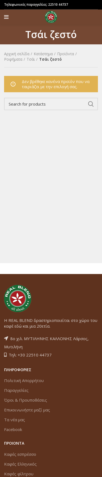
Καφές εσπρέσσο (20, 454)
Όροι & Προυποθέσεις (25, 400)
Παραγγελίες (16, 390)
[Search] (51, 104)
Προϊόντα (65, 53)
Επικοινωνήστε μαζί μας (27, 410)
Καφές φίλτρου (18, 473)
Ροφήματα (13, 59)
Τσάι (31, 59)
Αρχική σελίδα (16, 53)
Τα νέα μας (14, 419)
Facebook (13, 429)
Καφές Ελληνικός (20, 464)
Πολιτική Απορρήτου (24, 380)
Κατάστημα (43, 53)
